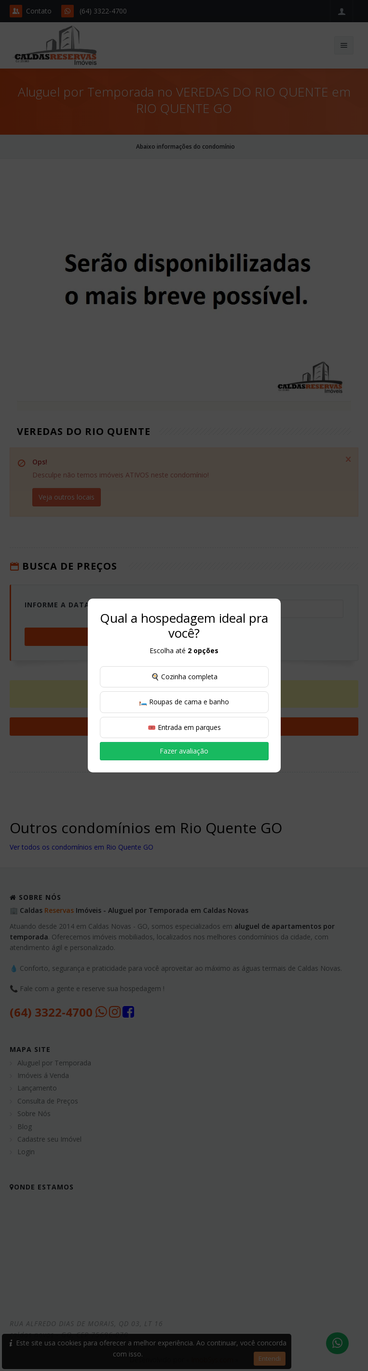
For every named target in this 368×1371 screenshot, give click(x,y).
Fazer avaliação (184, 750)
